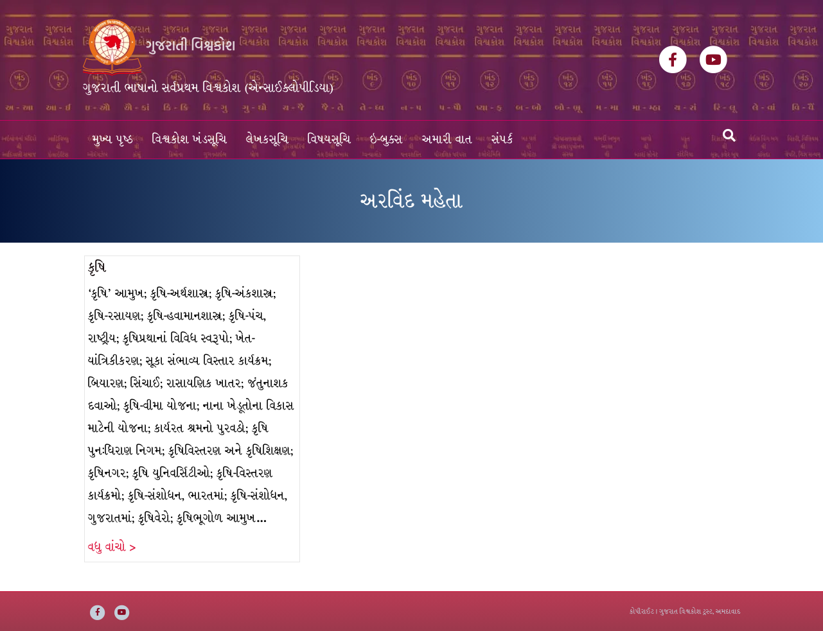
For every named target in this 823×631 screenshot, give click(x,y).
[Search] (729, 135)
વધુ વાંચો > (112, 547)
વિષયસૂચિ (329, 139)
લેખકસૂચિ (267, 139)
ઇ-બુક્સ (386, 139)
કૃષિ (97, 267)
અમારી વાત (447, 139)
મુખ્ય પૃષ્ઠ (113, 139)
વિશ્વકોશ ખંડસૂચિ (189, 139)
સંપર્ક (502, 139)
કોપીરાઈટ (642, 611)
